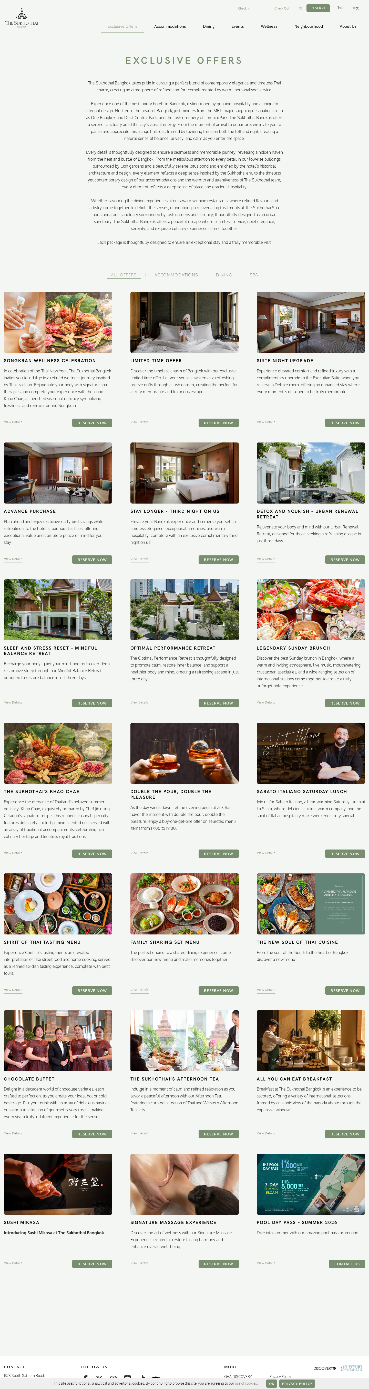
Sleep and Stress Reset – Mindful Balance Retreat (50, 651)
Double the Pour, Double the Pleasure (171, 794)
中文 (356, 8)
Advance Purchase (30, 511)
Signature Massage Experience (173, 1222)
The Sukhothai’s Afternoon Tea (175, 1079)
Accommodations (170, 26)
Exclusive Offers (122, 26)
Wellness (269, 26)
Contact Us (347, 1264)
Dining (208, 26)
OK (271, 1384)
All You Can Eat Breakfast (294, 1079)
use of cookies (246, 1383)
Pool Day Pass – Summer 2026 (297, 1222)
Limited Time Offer (156, 360)
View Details (13, 422)
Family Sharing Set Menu (165, 942)
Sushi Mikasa (21, 1222)
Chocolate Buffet (29, 1079)
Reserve (318, 8)
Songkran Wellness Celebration (50, 360)
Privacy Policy (297, 1384)
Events (237, 26)
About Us (348, 26)
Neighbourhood (308, 26)
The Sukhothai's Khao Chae (42, 791)
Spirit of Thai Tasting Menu (42, 942)
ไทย (340, 8)
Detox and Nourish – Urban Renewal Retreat (307, 514)
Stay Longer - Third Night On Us (175, 511)
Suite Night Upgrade (285, 360)
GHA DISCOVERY (238, 1376)
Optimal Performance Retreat (173, 648)
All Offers (124, 274)
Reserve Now (92, 423)
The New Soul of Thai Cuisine (297, 942)
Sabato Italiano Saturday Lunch (302, 791)
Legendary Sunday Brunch (293, 648)
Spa (254, 274)
